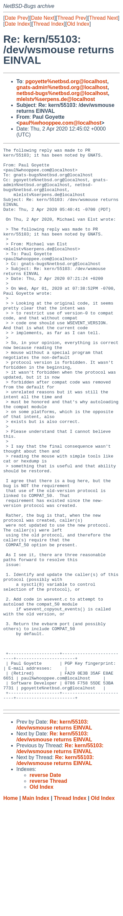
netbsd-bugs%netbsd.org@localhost (62, 93)
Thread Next (103, 18)
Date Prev (16, 18)
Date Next (42, 18)
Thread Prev (71, 18)
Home (10, 909)
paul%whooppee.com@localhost (60, 123)
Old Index (78, 24)
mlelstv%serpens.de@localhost (55, 99)
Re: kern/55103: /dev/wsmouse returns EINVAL (54, 836)
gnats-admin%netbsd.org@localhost (62, 87)
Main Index (36, 909)
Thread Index (48, 24)
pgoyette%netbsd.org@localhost (66, 81)
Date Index (17, 24)
